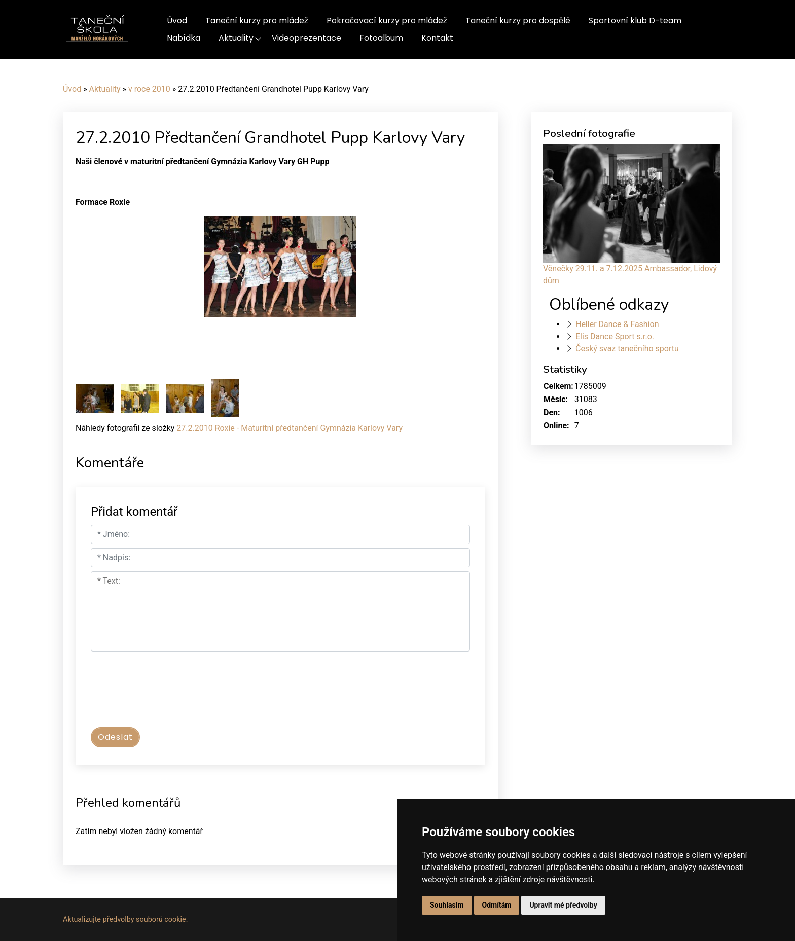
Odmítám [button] (497, 905)
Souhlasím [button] (447, 905)
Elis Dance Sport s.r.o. (614, 336)
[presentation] (168, 694)
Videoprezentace (306, 38)
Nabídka (183, 38)
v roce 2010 (149, 89)
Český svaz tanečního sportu (627, 348)
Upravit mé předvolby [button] (563, 905)
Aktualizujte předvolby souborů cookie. (125, 919)
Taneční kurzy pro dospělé (517, 20)
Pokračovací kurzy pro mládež (387, 20)
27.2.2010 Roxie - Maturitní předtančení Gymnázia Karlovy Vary (289, 428)
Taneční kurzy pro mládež (256, 20)
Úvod (177, 20)
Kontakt (437, 38)
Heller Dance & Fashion (617, 324)
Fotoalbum (381, 38)
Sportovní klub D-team (635, 20)
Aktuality (236, 38)
